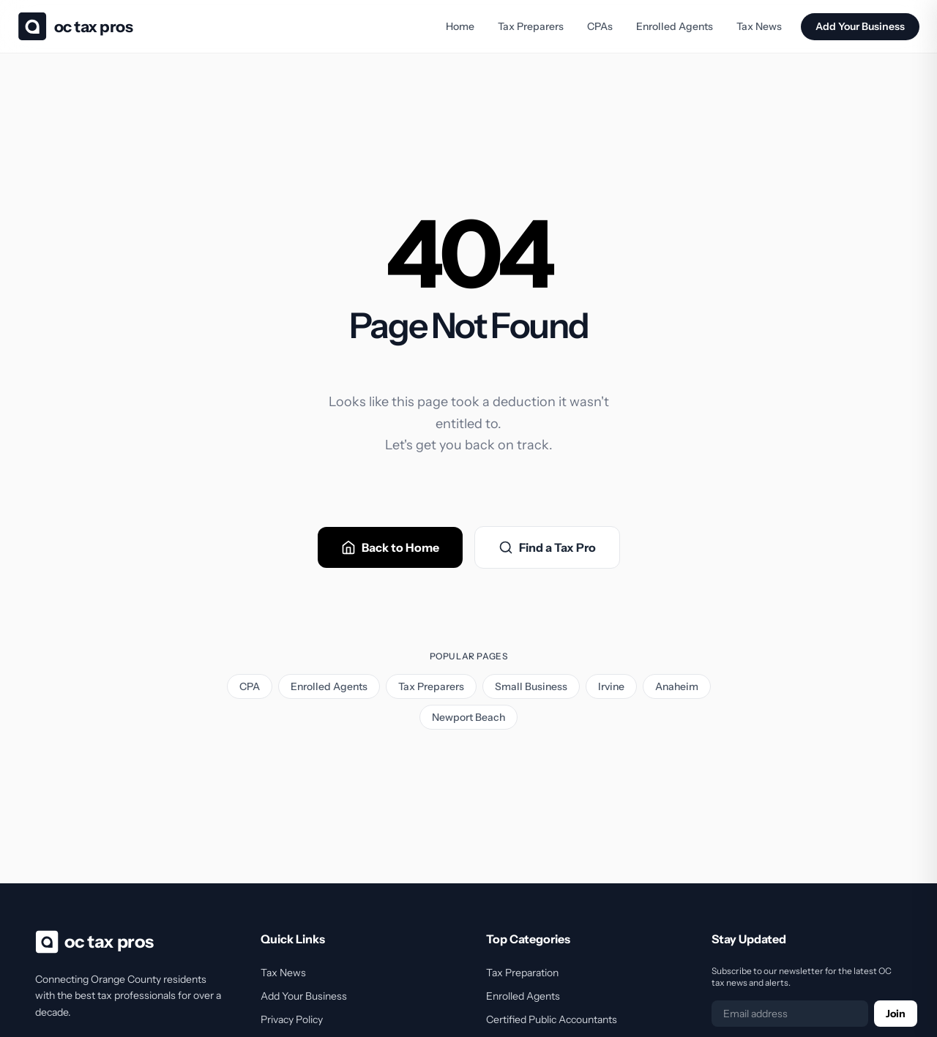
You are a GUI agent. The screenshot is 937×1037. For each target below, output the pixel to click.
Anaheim (676, 686)
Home (460, 26)
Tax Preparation (522, 972)
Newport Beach (468, 717)
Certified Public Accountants (551, 1019)
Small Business (531, 686)
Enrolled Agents (674, 26)
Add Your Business (860, 26)
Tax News (759, 26)
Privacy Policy (292, 1019)
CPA (249, 686)
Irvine (611, 686)
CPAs (600, 26)
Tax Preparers (531, 26)
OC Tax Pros (93, 26)
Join (896, 1013)
